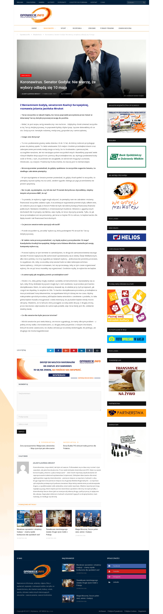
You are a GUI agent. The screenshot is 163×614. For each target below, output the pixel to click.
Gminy (34, 28)
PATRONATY (62, 2)
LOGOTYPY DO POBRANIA (78, 2)
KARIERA (41, 2)
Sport (63, 28)
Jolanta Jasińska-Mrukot (31, 94)
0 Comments (66, 94)
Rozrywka (77, 28)
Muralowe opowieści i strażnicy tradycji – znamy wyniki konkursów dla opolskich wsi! (29, 532)
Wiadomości (49, 28)
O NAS (103, 2)
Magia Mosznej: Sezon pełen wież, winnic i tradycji (86, 530)
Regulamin (142, 611)
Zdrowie (92, 28)
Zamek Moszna (125, 28)
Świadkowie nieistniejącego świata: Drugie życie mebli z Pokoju (57, 532)
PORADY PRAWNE (107, 28)
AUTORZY (51, 2)
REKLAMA (20, 2)
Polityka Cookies (131, 611)
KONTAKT (94, 2)
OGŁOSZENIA (30, 2)
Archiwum (102, 611)
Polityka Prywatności (115, 611)
